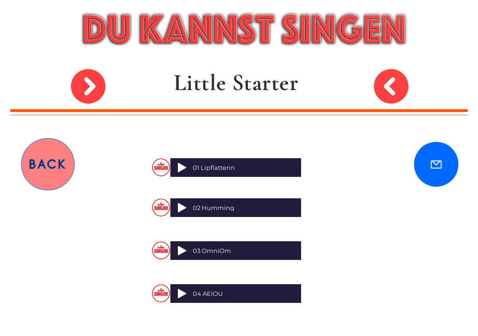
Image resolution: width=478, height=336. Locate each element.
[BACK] (48, 164)
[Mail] (436, 164)
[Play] (182, 167)
